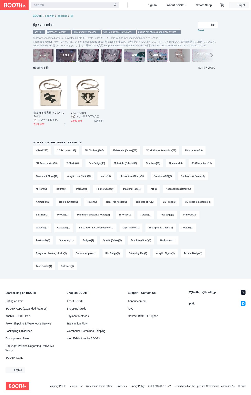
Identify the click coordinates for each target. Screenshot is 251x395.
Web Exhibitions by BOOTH (83, 338)
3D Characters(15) (202, 163)
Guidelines (121, 386)
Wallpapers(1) (168, 241)
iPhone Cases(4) (105, 189)
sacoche (62, 15)
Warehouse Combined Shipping (86, 331)
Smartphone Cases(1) (161, 228)
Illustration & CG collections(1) (96, 228)
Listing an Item (14, 301)
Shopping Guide (76, 308)
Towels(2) (146, 215)
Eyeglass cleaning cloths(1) (51, 254)
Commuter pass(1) (86, 254)
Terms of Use (76, 386)
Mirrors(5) (41, 189)
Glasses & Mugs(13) (47, 176)
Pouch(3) (92, 202)
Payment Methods (78, 316)
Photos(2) (62, 215)
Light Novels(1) (131, 228)
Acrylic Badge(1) (193, 254)
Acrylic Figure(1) (165, 254)
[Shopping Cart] (222, 5)
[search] (115, 5)
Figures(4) (61, 189)
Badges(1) (88, 241)
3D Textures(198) (66, 150)
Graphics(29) (153, 163)
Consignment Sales (17, 338)
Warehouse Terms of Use (99, 386)
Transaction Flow (77, 323)
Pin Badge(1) (112, 254)
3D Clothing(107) (94, 150)
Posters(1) (187, 228)
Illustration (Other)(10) (132, 176)
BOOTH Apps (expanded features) (26, 308)
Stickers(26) (176, 163)
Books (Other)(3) (68, 202)
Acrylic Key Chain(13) (79, 176)
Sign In (152, 5)
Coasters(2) (63, 228)
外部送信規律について (159, 386)
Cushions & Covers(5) (193, 176)
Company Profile (57, 386)
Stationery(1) (66, 241)
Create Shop (204, 5)
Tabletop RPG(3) (145, 202)
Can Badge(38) (96, 163)
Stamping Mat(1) (138, 254)
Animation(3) (43, 202)
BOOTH (37, 15)
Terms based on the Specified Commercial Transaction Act (204, 386)
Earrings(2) (42, 215)
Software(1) (67, 267)
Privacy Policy (137, 386)
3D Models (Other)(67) (125, 150)
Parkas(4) (81, 189)
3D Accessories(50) (46, 163)
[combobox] (75, 5)
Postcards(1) (43, 241)
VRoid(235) (42, 150)
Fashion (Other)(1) (141, 241)
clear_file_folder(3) (116, 202)
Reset (201, 30)
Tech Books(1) (44, 267)
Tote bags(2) (167, 215)
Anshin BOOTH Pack (18, 316)
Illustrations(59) (194, 150)
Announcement (137, 301)
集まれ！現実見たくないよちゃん (49, 114)
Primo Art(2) (190, 215)
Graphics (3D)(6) (163, 176)
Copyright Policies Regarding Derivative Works (29, 348)
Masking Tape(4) (132, 189)
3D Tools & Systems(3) (198, 202)
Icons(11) (105, 176)
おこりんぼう (78, 112)
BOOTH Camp (14, 357)
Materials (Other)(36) (125, 163)
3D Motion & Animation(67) (161, 150)
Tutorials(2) (125, 215)
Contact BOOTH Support (143, 316)
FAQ (130, 308)
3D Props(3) (169, 202)
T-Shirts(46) (72, 163)
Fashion (49, 15)
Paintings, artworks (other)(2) (93, 215)
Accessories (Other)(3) (178, 189)
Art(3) (154, 189)
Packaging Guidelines (18, 331)
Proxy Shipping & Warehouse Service (28, 323)
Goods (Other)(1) (112, 241)
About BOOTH (176, 5)
